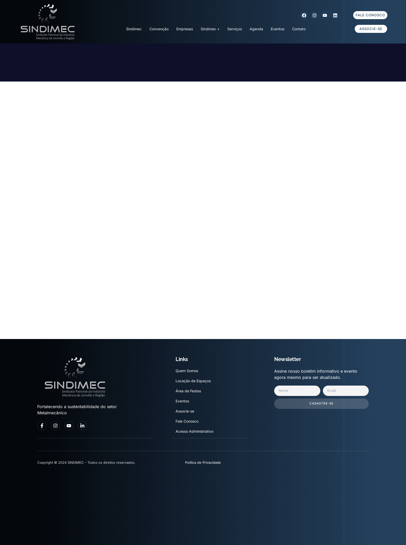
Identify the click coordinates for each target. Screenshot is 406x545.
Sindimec (134, 29)
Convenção (159, 29)
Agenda (256, 29)
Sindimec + (210, 29)
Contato (299, 29)
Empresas (184, 29)
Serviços (234, 29)
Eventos (277, 29)
